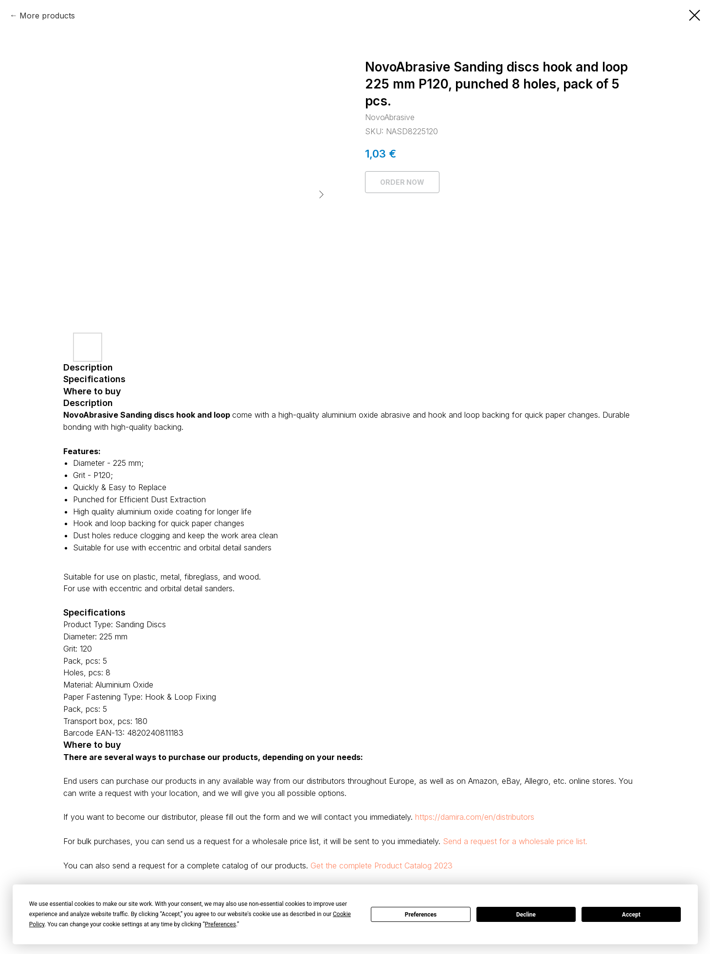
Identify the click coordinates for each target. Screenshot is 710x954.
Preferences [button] (220, 924)
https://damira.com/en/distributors (474, 817)
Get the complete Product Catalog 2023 (381, 865)
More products (47, 15)
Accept (631, 914)
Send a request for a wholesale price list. (515, 841)
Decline (526, 914)
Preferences (421, 914)
